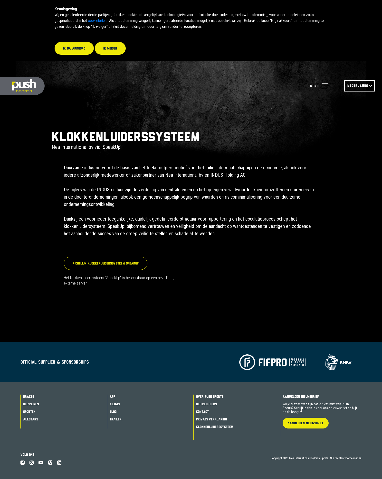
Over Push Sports (209, 396)
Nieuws (115, 404)
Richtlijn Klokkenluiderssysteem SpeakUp (106, 263)
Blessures (31, 404)
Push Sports (22, 86)
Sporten (29, 412)
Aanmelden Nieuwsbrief (301, 396)
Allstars (30, 419)
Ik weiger (110, 48)
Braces (28, 396)
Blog (113, 412)
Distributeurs (206, 404)
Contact (202, 412)
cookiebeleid (97, 20)
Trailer (116, 419)
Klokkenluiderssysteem (214, 427)
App (112, 396)
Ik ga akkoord (74, 48)
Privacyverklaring (211, 419)
